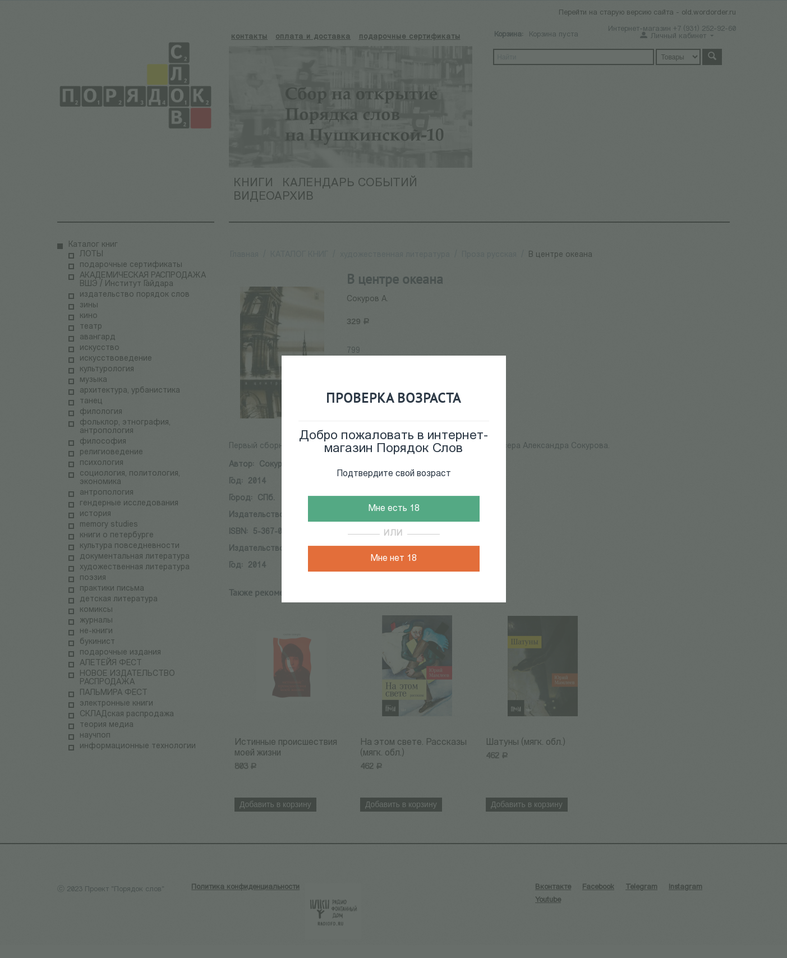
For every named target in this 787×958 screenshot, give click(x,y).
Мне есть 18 (394, 508)
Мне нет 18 (393, 558)
